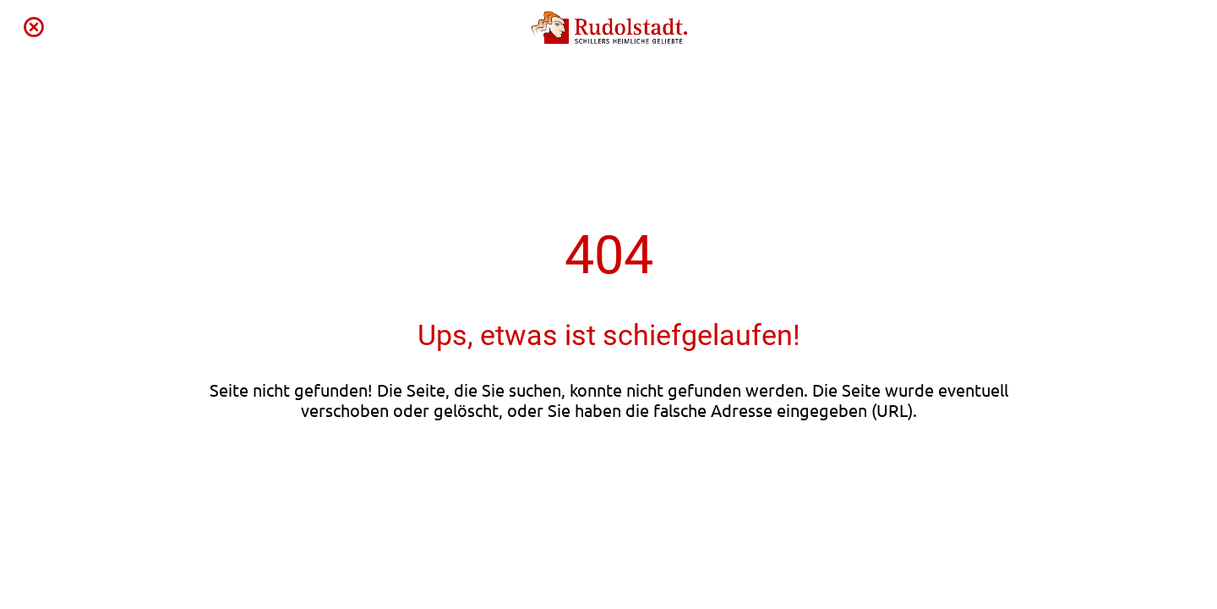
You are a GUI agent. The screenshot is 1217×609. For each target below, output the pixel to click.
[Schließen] (34, 27)
